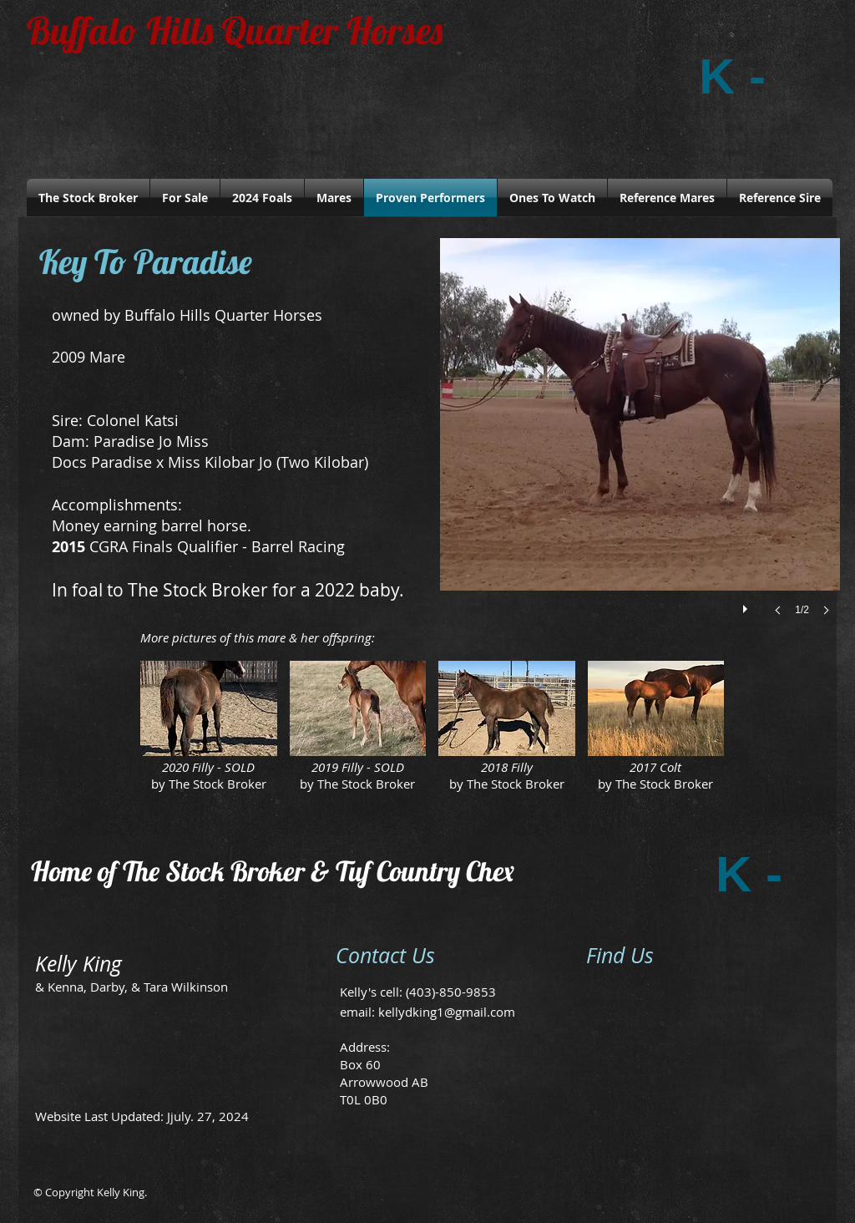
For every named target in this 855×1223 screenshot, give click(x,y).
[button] (640, 443)
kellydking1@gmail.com (446, 1011)
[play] (747, 604)
